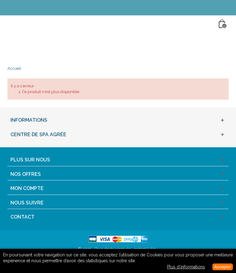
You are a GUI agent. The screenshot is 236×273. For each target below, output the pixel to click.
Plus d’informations (186, 266)
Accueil (14, 68)
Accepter (222, 266)
